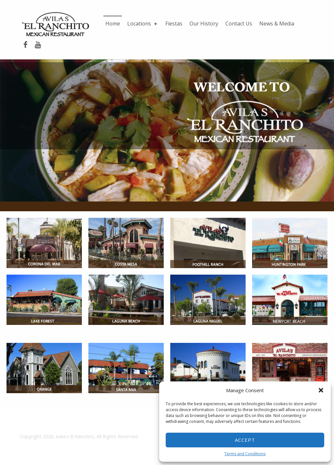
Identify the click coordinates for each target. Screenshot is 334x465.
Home (112, 23)
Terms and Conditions (245, 454)
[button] (321, 390)
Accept (245, 440)
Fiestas (173, 23)
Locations (142, 23)
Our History (204, 23)
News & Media (276, 23)
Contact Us (238, 23)
